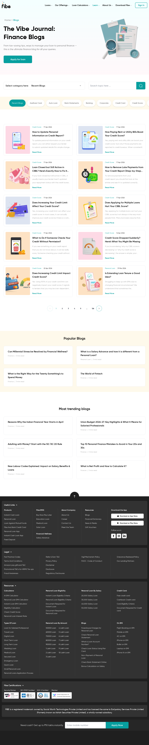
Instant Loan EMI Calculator (15, 604)
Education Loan (42, 519)
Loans (47, 5)
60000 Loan (51, 632)
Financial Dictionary (93, 519)
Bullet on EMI (122, 644)
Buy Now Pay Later (44, 515)
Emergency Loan (11, 661)
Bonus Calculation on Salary (93, 666)
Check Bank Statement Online (93, 662)
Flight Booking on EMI (125, 628)
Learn (95, 5)
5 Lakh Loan (64, 632)
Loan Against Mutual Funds (15, 523)
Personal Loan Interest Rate (15, 616)
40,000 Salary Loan (89, 604)
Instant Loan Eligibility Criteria (58, 596)
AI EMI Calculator (11, 596)
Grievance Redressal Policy (128, 557)
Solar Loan (40, 527)
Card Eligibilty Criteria (125, 604)
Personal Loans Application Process (18, 673)
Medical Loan (41, 523)
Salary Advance (42, 538)
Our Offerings (61, 5)
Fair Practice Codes (12, 557)
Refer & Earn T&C (53, 557)
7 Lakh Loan (64, 640)
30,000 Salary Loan (89, 600)
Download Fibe (123, 5)
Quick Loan (9, 665)
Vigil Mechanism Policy (90, 557)
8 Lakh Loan (64, 644)
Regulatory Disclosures (55, 573)
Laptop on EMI (123, 648)
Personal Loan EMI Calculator (16, 600)
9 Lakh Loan (64, 648)
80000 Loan (51, 640)
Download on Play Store (127, 523)
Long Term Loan (11, 644)
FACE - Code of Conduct (91, 561)
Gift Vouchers (90, 527)
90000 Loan (51, 644)
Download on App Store (127, 516)
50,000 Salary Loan (89, 608)
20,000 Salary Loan (89, 596)
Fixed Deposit (9, 539)
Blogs (87, 515)
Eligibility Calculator (12, 608)
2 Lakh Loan (51, 652)
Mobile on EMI (122, 632)
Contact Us (66, 523)
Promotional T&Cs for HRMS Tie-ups (19, 569)
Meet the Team (67, 527)
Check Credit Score (12, 612)
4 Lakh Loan (64, 628)
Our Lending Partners (125, 561)
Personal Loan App (12, 531)
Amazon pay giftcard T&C (15, 565)
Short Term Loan (11, 640)
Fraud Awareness (11, 573)
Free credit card (123, 596)
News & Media (91, 523)
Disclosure (50, 569)
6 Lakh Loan (64, 636)
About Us (106, 5)
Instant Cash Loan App (13, 535)
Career (64, 519)
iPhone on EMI (122, 640)
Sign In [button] (141, 5)
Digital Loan (9, 636)
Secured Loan (10, 657)
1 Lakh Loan (50, 648)
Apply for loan (17, 59)
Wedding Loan (10, 648)
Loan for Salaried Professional (16, 628)
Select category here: (17, 85)
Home (8, 20)
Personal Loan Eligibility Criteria (58, 600)
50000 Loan (51, 628)
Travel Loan (9, 632)
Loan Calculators (80, 5)
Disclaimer (50, 565)
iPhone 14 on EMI (123, 652)
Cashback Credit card (126, 600)
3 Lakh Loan (51, 657)
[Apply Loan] (85, 725)
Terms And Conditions (13, 561)
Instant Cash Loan (11, 515)
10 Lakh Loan (64, 652)
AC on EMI (121, 636)
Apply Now (117, 725)
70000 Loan (51, 636)
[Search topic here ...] (112, 85)
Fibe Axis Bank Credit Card (15, 527)
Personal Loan (10, 519)
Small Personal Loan (12, 669)
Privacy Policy (51, 561)
